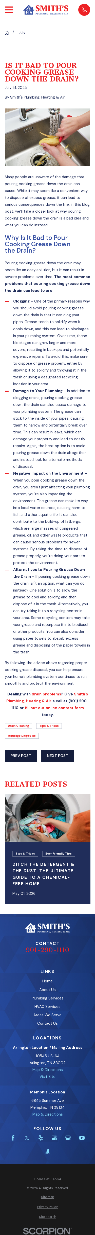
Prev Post (20, 755)
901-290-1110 (47, 950)
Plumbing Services (48, 998)
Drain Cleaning (18, 726)
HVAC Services (47, 1006)
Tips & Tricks (49, 726)
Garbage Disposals (22, 735)
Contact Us (47, 1023)
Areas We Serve (47, 1015)
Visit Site (47, 1076)
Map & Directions (47, 1069)
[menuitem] (47, 1197)
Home (47, 981)
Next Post (57, 755)
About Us (47, 989)
